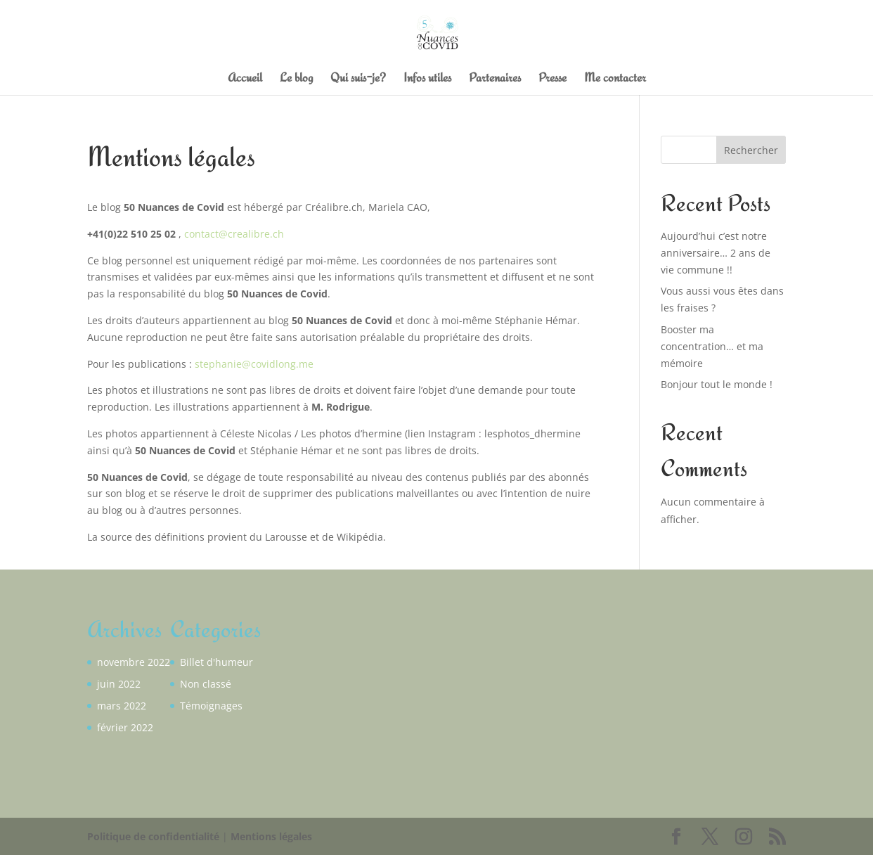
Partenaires (495, 78)
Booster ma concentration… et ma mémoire (712, 346)
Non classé (205, 683)
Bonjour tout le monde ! (716, 384)
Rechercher (751, 150)
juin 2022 (119, 683)
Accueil (245, 78)
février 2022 (125, 727)
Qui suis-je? (358, 78)
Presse (552, 78)
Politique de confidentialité (153, 836)
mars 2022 (121, 705)
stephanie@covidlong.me (254, 364)
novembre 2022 (133, 662)
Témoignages (211, 705)
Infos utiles (427, 78)
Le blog (296, 78)
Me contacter (615, 78)
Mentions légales (271, 836)
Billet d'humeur (216, 662)
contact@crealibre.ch (234, 233)
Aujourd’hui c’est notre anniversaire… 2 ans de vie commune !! (715, 252)
